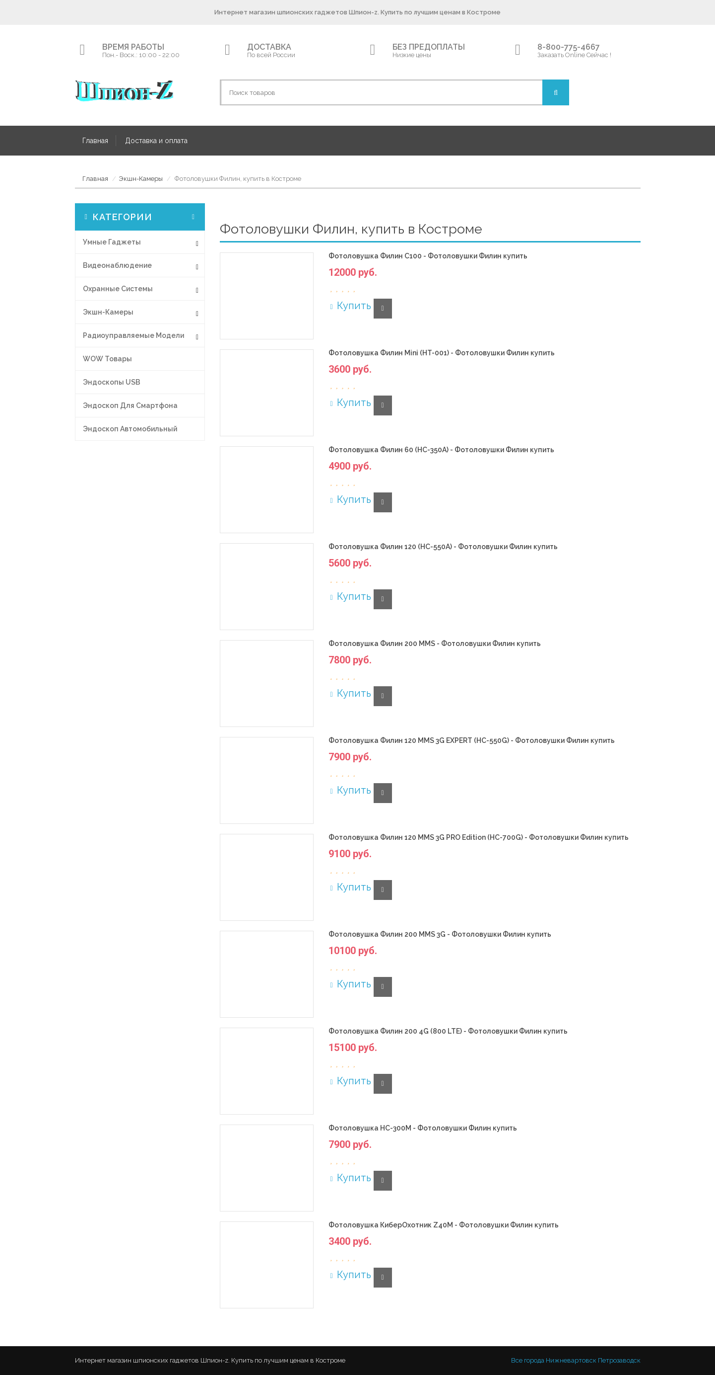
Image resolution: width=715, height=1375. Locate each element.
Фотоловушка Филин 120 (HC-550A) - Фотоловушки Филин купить (443, 547)
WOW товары (107, 359)
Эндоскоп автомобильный (130, 429)
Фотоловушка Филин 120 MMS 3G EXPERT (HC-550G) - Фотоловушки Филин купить (471, 740)
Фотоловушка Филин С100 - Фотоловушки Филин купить (427, 256)
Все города (527, 1360)
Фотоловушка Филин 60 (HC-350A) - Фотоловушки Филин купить (441, 450)
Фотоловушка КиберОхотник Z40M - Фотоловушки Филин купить (443, 1225)
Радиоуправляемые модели (133, 335)
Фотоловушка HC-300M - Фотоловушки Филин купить (422, 1128)
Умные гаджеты (112, 242)
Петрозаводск (619, 1360)
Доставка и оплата (156, 141)
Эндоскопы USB (111, 382)
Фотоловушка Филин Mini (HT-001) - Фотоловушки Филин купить (441, 353)
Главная (95, 141)
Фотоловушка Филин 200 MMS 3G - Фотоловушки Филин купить (439, 934)
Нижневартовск (571, 1360)
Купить (349, 306)
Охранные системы (118, 289)
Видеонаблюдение (117, 265)
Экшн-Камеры (141, 178)
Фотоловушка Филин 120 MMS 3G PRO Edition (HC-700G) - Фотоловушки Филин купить (478, 837)
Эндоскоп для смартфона (130, 405)
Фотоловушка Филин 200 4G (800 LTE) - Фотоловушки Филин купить (448, 1031)
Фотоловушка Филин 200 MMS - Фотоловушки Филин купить (434, 643)
